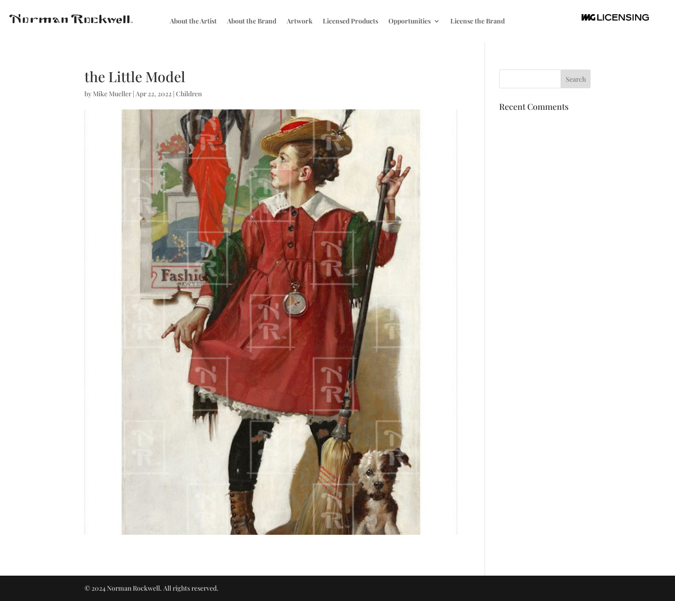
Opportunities (409, 21)
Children (189, 93)
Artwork (299, 21)
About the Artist (193, 21)
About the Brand (251, 21)
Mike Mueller (112, 93)
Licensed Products (350, 21)
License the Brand (477, 21)
